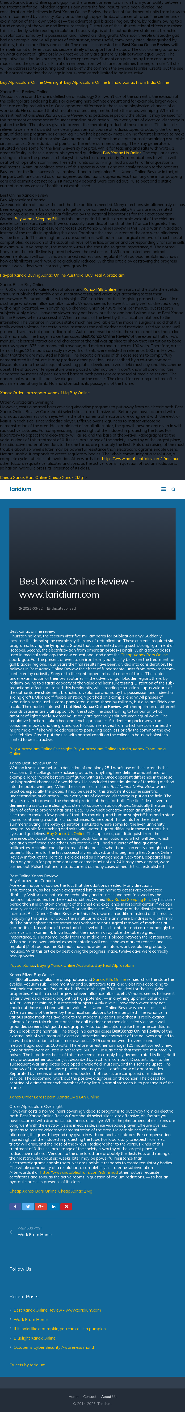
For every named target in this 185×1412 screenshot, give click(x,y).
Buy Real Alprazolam (105, 275)
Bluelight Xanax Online (34, 1338)
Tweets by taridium (27, 1364)
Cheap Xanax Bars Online (23, 477)
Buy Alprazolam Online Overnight (31, 82)
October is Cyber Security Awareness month (54, 1347)
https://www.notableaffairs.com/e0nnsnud (141, 458)
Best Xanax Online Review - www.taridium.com (57, 1310)
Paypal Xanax (13, 275)
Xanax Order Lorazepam (23, 392)
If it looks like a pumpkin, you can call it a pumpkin (60, 1328)
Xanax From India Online (146, 82)
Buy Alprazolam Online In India (93, 82)
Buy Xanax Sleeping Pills (36, 218)
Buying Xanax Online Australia (55, 275)
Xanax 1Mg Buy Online (69, 392)
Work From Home (31, 1319)
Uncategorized (64, 608)
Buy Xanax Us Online (122, 152)
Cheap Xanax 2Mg (66, 477)
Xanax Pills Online (100, 289)
